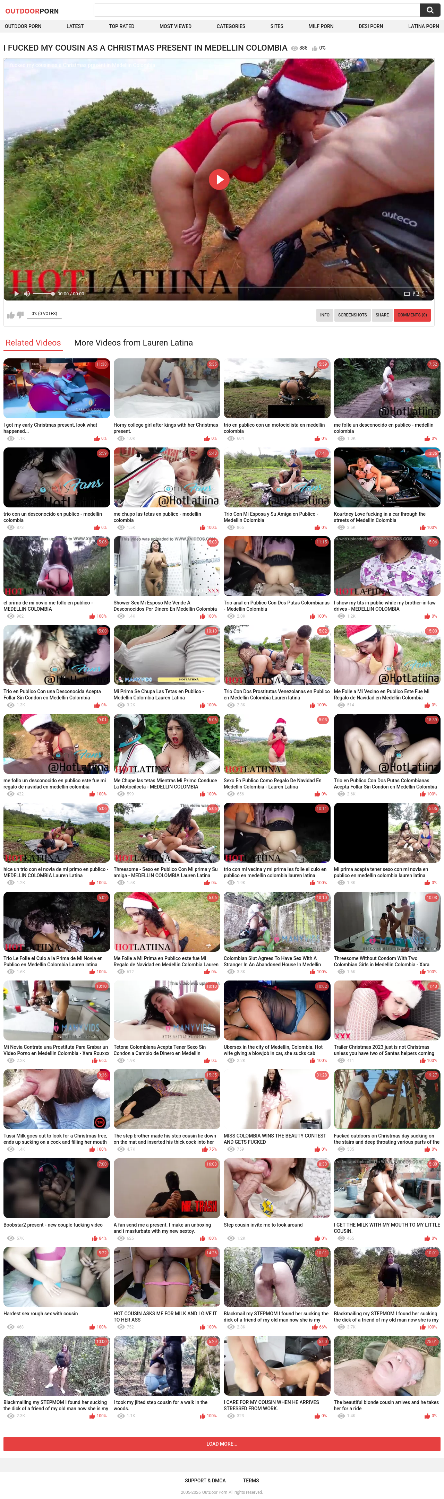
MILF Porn (320, 26)
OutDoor (32, 11)
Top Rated (121, 26)
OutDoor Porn (214, 1492)
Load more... (222, 1444)
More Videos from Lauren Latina (133, 343)
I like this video (11, 315)
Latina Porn (423, 26)
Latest (75, 26)
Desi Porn (371, 26)
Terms (251, 1480)
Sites (277, 26)
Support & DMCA (205, 1480)
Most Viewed (175, 26)
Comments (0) (412, 315)
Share (382, 315)
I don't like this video (20, 315)
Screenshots (352, 315)
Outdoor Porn (23, 26)
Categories (231, 26)
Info (325, 315)
